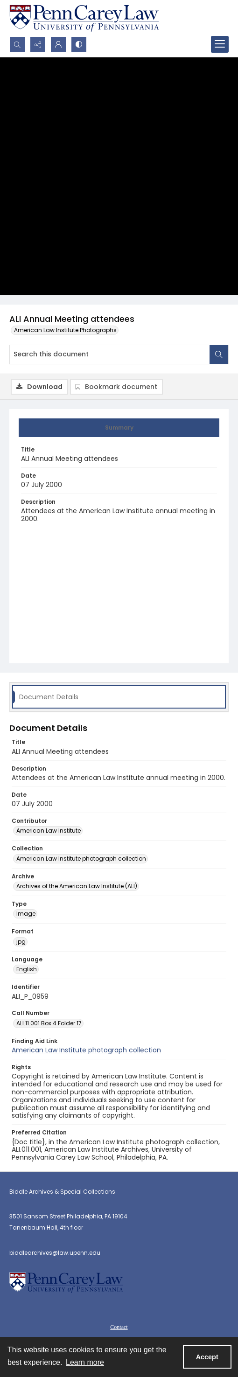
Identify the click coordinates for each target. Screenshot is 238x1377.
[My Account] (58, 44)
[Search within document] (219, 354)
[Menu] (220, 44)
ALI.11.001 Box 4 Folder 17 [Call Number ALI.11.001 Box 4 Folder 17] (49, 1023)
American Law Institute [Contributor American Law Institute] (48, 831)
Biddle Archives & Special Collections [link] (62, 1192)
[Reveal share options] (37, 44)
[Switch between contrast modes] (78, 44)
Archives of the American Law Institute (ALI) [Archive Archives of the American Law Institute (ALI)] (76, 886)
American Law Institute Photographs (65, 330)
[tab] (119, 428)
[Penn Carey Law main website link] (84, 18)
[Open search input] (17, 44)
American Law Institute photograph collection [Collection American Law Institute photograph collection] (81, 858)
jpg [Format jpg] (21, 942)
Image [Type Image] (25, 914)
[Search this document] (110, 354)
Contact (118, 1327)
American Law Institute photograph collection (86, 1050)
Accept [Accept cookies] (207, 1357)
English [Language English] (26, 969)
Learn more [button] (85, 1362)
